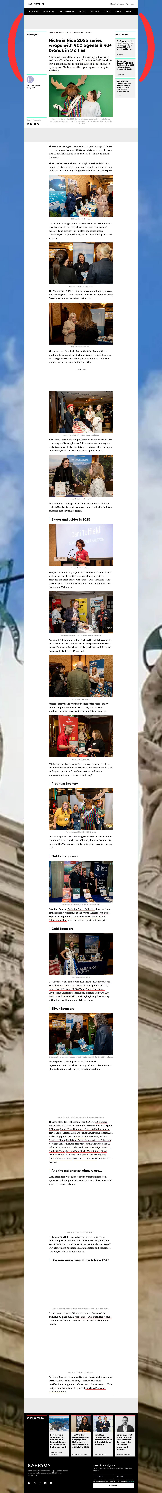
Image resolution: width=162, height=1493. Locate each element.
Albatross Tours (102, 981)
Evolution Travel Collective (81, 909)
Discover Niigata (57, 1140)
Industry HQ (48, 11)
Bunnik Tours (56, 985)
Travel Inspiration (66, 11)
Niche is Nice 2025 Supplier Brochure (93, 1317)
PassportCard (73, 1151)
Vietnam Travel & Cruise (84, 1158)
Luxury (82, 11)
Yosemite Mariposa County (96, 1147)
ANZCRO (59, 1125)
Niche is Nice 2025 (91, 60)
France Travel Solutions (72, 1129)
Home (51, 33)
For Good (94, 11)
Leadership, (120, 1454)
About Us (130, 11)
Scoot (86, 1154)
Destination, (53, 1452)
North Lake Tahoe (93, 1143)
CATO (69, 33)
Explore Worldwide (100, 913)
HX (72, 989)
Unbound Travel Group (60, 1158)
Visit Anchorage (75, 836)
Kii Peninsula (81, 1136)
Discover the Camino (75, 1125)
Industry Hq (127, 1454)
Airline (119, 96)
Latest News (33, 11)
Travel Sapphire (97, 1154)
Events (118, 11)
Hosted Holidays (71, 1133)
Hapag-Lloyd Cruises (59, 989)
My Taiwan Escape (75, 1140)
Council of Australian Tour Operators (82, 985)
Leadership (120, 54)
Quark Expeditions (95, 989)
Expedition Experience (60, 916)
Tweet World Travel (72, 996)
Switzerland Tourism (59, 993)
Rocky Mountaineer (90, 1151)
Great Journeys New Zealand (87, 916)
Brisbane (54, 70)
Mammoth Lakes (70, 1147)
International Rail (58, 920)
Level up (107, 11)
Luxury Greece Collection (98, 1140)
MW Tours (79, 989)
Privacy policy (130, 1481)
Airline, (60, 1452)
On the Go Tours (57, 1151)
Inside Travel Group (90, 1133)
